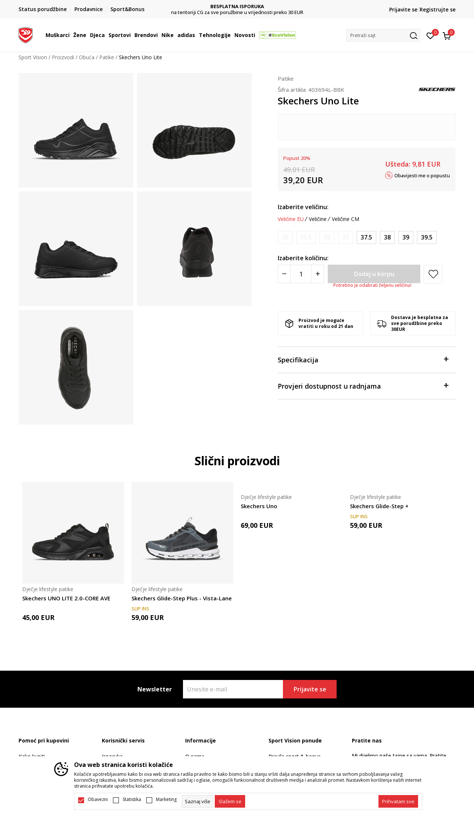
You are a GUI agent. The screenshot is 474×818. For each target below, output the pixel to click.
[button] (383, 35)
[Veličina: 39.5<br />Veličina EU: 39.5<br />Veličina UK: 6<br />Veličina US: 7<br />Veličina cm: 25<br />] (427, 237)
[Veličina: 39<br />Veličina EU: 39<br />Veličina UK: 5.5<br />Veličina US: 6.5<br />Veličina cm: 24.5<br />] (405, 237)
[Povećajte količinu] (317, 274)
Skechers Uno (259, 506)
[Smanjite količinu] (284, 274)
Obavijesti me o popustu (422, 175)
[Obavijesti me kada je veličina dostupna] (285, 237)
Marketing (166, 799)
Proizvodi (63, 57)
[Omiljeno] (430, 35)
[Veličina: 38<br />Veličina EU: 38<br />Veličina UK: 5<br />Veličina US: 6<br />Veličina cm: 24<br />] (387, 237)
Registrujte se (437, 9)
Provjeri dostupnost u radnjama (363, 385)
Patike (106, 57)
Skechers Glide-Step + (379, 506)
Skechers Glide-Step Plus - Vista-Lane (181, 598)
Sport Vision (33, 57)
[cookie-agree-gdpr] (230, 801)
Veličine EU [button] (291, 219)
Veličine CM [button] (345, 219)
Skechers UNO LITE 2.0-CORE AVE (66, 598)
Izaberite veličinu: (303, 207)
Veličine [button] (318, 219)
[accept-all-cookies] (398, 801)
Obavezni (98, 799)
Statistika (132, 799)
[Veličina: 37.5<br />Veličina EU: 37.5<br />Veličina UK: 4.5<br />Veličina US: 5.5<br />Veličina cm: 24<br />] (366, 237)
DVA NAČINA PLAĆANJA (237, 6)
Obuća (86, 57)
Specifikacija (363, 359)
